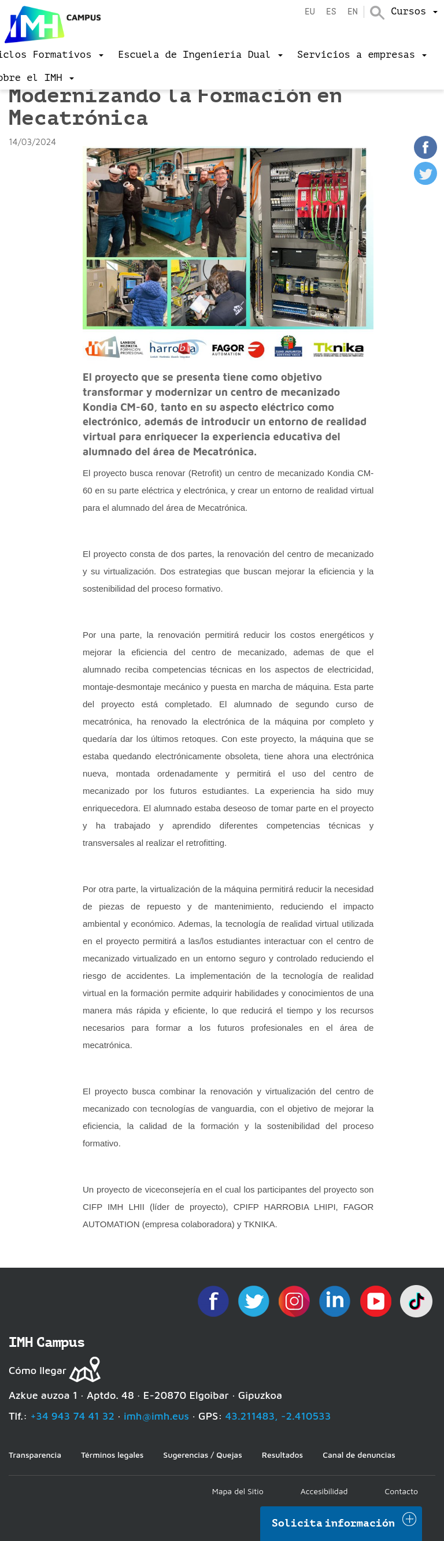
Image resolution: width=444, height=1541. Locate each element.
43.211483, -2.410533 (278, 1416)
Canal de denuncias (359, 1455)
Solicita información (333, 1523)
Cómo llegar (37, 1370)
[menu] (414, 11)
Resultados (282, 1455)
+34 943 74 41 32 (72, 1416)
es (331, 12)
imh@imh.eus (156, 1416)
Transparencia (35, 1455)
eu (310, 12)
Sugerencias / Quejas (202, 1455)
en (352, 12)
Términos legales (112, 1455)
